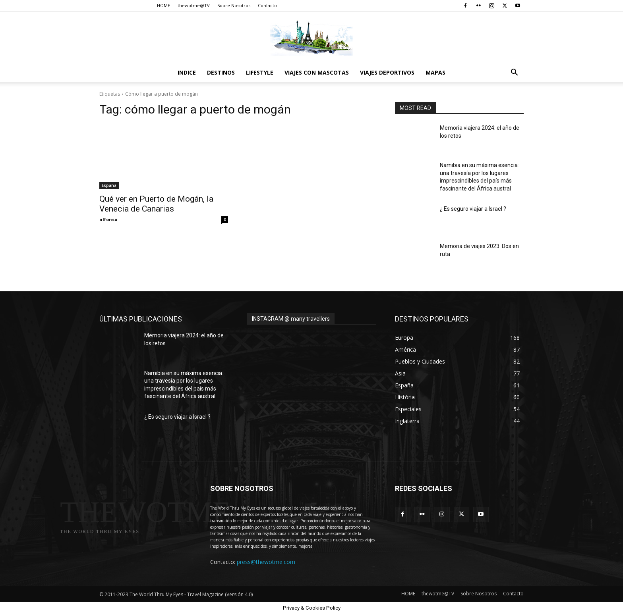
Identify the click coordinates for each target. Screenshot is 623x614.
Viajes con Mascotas (316, 72)
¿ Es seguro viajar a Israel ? (473, 209)
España (109, 185)
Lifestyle (259, 72)
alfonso (108, 219)
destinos (221, 72)
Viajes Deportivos (387, 72)
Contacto (267, 5)
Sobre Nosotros (233, 5)
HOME (163, 5)
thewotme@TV (194, 5)
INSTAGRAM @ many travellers (291, 319)
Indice (187, 72)
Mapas (435, 72)
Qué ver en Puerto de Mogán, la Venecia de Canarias (156, 204)
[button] (514, 73)
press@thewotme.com (266, 562)
